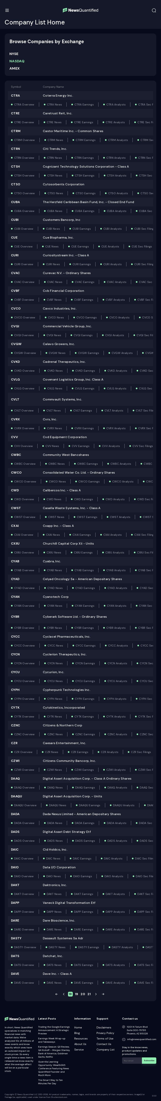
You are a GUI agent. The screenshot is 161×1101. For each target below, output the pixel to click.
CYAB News (54, 570)
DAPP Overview (24, 911)
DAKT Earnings (83, 894)
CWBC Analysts (120, 464)
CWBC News (56, 464)
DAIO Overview (24, 876)
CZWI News (54, 770)
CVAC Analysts (117, 282)
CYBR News (54, 628)
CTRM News (55, 140)
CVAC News (55, 282)
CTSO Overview (24, 193)
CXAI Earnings (82, 535)
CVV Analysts (111, 446)
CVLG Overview (24, 388)
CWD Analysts (115, 499)
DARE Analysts (115, 929)
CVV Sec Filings (142, 446)
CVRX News (54, 428)
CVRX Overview (24, 428)
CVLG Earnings (84, 388)
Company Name (53, 87)
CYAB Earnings (84, 570)
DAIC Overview (24, 858)
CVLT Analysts (114, 410)
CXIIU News (54, 552)
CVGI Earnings (83, 335)
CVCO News (56, 317)
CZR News (51, 752)
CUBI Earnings (82, 228)
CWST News (56, 517)
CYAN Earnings (84, 605)
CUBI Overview (23, 228)
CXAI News (53, 535)
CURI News (53, 264)
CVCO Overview (24, 317)
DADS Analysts (117, 841)
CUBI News (53, 228)
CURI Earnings (82, 264)
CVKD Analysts (117, 370)
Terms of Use (105, 1038)
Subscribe (149, 1060)
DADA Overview (24, 823)
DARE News (54, 929)
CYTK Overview (24, 716)
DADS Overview (24, 841)
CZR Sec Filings (141, 752)
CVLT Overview (24, 410)
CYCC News (55, 645)
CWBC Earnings (87, 464)
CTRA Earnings (84, 104)
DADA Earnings (84, 823)
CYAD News (55, 588)
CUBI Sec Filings (144, 228)
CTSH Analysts (117, 175)
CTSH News (55, 175)
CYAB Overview (24, 570)
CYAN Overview (24, 605)
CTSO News (55, 193)
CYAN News (55, 605)
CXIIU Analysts (114, 552)
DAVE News (54, 982)
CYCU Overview (24, 681)
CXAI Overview (23, 535)
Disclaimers (104, 1027)
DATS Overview (24, 965)
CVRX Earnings (84, 428)
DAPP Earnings (83, 911)
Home (78, 1027)
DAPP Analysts (115, 911)
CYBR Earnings (84, 628)
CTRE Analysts (115, 122)
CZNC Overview (24, 734)
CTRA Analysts (116, 104)
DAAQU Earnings (89, 805)
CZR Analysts (109, 752)
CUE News (52, 246)
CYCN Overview (24, 663)
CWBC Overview (25, 464)
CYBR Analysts (116, 628)
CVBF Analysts (115, 299)
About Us (80, 1044)
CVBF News (54, 299)
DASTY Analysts (122, 947)
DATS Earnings (83, 965)
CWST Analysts (120, 517)
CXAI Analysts (112, 535)
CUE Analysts (110, 246)
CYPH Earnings (84, 699)
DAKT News (54, 894)
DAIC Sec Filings (145, 858)
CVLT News (53, 410)
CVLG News (55, 388)
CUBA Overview (24, 211)
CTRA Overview (24, 104)
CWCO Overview (25, 481)
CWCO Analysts (123, 481)
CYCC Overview (24, 645)
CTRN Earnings (84, 158)
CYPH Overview (24, 699)
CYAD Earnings (85, 588)
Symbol (16, 87)
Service (79, 1049)
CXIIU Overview (24, 552)
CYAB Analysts (116, 570)
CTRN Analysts (116, 158)
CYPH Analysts (117, 699)
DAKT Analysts (115, 894)
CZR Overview (23, 752)
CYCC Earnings (86, 645)
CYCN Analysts (117, 663)
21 (89, 994)
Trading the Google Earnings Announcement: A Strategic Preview (54, 1030)
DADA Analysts (117, 823)
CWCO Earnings (89, 481)
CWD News (54, 499)
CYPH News (55, 699)
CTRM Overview (24, 140)
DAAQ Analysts (117, 787)
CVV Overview (23, 446)
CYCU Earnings (85, 681)
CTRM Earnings (86, 140)
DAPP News (54, 911)
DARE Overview (24, 929)
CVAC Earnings (84, 282)
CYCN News (55, 663)
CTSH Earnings (84, 175)
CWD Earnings (83, 499)
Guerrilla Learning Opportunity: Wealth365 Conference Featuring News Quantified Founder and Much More (53, 1068)
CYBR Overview (24, 628)
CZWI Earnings (84, 770)
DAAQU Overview (25, 805)
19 (76, 994)
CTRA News (54, 104)
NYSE (13, 53)
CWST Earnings (87, 517)
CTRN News (54, 158)
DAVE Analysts (115, 982)
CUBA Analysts (117, 211)
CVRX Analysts (116, 428)
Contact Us (104, 1044)
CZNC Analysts (117, 734)
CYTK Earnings (84, 716)
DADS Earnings (85, 841)
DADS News (55, 841)
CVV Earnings (80, 446)
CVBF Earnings (83, 299)
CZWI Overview (24, 770)
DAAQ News (55, 787)
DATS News (54, 965)
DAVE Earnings (83, 982)
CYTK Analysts (116, 716)
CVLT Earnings (82, 410)
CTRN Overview (24, 158)
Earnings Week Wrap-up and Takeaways (51, 1040)
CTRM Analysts (118, 140)
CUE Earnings (80, 246)
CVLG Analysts (117, 388)
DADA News (55, 823)
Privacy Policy (105, 1033)
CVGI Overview (24, 335)
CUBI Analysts (112, 228)
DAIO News (53, 876)
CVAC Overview (24, 282)
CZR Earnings (79, 752)
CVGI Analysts (114, 335)
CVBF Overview (24, 299)
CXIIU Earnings (83, 552)
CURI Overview (23, 264)
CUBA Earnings (84, 211)
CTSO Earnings (86, 193)
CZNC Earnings (85, 734)
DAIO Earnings (82, 876)
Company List (106, 1049)
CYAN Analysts (117, 605)
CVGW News (57, 353)
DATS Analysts (115, 965)
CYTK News (54, 716)
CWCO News (57, 481)
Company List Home (35, 22)
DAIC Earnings (82, 858)
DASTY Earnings (88, 947)
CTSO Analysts (118, 193)
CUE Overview (23, 246)
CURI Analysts (112, 264)
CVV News (52, 446)
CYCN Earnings (85, 663)
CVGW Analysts (122, 353)
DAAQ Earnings (85, 787)
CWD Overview (24, 499)
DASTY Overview (25, 947)
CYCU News (55, 681)
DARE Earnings (83, 929)
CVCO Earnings (86, 317)
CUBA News (55, 211)
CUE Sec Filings (142, 246)
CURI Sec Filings (144, 264)
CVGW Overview (25, 353)
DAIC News (53, 858)
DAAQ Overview (24, 787)
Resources (81, 1038)
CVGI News (54, 335)
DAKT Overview (24, 894)
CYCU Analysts (117, 681)
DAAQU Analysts (124, 805)
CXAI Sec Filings (144, 535)
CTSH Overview (24, 175)
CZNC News (55, 734)
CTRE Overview (24, 122)
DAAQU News (57, 805)
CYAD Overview (24, 588)
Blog (77, 1033)
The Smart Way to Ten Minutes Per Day (50, 1082)
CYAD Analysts (117, 588)
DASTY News (57, 947)
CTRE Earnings (83, 122)
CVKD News (55, 370)
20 (83, 994)
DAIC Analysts (113, 858)
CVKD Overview (24, 370)
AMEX (14, 68)
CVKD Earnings (85, 370)
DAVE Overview (24, 982)
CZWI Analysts (116, 770)
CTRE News (54, 122)
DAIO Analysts (114, 876)
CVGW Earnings (88, 353)
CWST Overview (25, 517)
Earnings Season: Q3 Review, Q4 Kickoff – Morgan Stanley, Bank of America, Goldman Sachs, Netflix (54, 1051)
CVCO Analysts (119, 317)
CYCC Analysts (118, 645)
